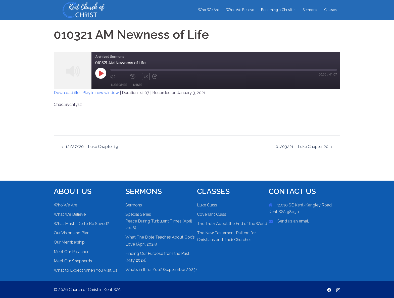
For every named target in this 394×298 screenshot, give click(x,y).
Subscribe (119, 85)
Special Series (138, 214)
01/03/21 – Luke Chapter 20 (302, 146)
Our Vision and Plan (71, 233)
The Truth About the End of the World (232, 223)
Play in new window (100, 92)
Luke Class (207, 205)
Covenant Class (211, 214)
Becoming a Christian (278, 10)
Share (137, 85)
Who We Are (208, 10)
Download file (66, 92)
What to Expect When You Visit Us (85, 270)
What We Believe (240, 10)
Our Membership (69, 242)
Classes (330, 10)
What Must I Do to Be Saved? (81, 223)
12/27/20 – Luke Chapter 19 (92, 146)
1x (146, 76)
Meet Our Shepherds (73, 261)
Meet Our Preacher (71, 251)
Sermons (310, 10)
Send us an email (293, 221)
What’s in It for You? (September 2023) (161, 269)
